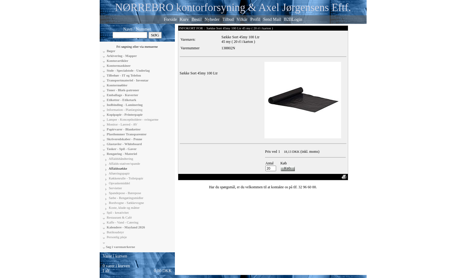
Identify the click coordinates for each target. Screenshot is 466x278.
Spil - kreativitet (117, 212)
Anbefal (323, 177)
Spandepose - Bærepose (124, 193)
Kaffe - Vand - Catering (122, 222)
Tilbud (228, 19)
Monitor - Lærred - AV (121, 124)
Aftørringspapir (119, 173)
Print (335, 177)
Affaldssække (117, 168)
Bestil (197, 19)
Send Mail (272, 19)
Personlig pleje (116, 237)
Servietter (115, 188)
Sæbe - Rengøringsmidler (125, 198)
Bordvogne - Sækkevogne (126, 203)
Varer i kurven (115, 256)
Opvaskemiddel (119, 183)
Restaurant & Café (119, 217)
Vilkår (242, 19)
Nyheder (212, 19)
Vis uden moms (304, 177)
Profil (255, 19)
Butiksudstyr (115, 232)
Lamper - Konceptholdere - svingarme (132, 119)
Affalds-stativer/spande (124, 163)
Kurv (184, 19)
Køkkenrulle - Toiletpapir (125, 178)
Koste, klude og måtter (124, 207)
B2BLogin (293, 19)
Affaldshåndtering (120, 158)
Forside (170, 19)
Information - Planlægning (124, 109)
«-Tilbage (188, 177)
